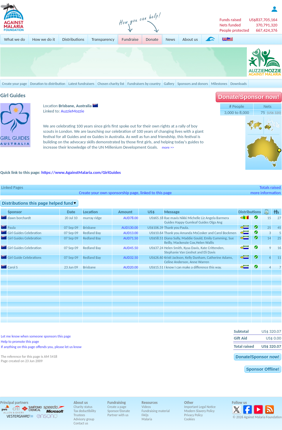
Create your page (14, 83)
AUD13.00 (130, 233)
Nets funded (230, 25)
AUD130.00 (129, 227)
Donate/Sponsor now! (248, 97)
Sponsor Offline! (262, 369)
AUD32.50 (130, 257)
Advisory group (84, 419)
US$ (263, 19)
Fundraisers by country (144, 83)
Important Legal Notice (199, 407)
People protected (234, 30)
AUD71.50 (130, 238)
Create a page (117, 407)
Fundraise (130, 39)
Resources (149, 402)
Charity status (83, 407)
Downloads (238, 83)
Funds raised (230, 19)
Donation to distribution (47, 83)
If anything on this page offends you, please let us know (41, 347)
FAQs (145, 415)
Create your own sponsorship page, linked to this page (125, 192)
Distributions (73, 39)
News (170, 39)
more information (265, 192)
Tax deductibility (85, 411)
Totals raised (270, 187)
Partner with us (118, 415)
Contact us (81, 423)
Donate (152, 39)
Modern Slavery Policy (199, 411)
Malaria (147, 419)
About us (190, 39)
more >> (168, 147)
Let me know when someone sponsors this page (36, 336)
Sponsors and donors (192, 83)
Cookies (189, 419)
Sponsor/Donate (119, 411)
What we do (14, 39)
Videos (146, 407)
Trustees (79, 415)
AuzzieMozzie (72, 111)
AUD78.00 (130, 218)
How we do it (43, 39)
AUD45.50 (130, 248)
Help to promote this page (20, 341)
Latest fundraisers (81, 83)
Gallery (169, 83)
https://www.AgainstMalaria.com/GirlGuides (81, 172)
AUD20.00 (130, 267)
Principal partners (14, 402)
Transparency (102, 39)
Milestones (219, 83)
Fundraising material (156, 411)
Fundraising (117, 402)
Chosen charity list (111, 83)
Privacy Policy (193, 415)
